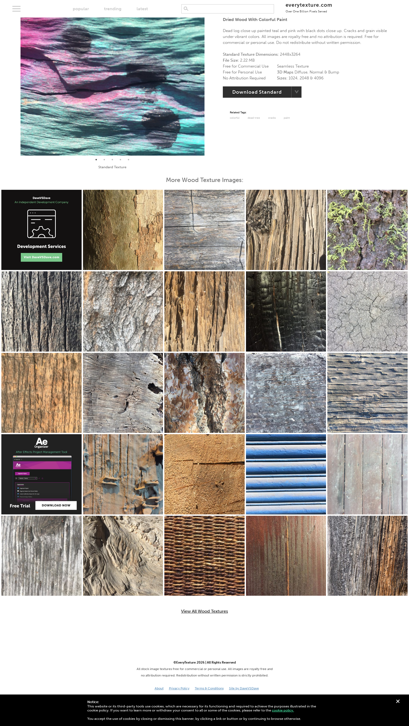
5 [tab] (128, 159)
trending (113, 8)
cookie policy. (283, 710)
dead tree (254, 118)
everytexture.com (309, 7)
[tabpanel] (112, 86)
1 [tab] (96, 159)
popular (81, 8)
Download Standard (257, 92)
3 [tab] (112, 159)
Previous (16, 86)
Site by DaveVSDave (244, 688)
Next (208, 86)
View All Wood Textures (204, 611)
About (159, 688)
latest (142, 8)
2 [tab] (104, 159)
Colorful (235, 118)
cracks (272, 118)
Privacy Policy (179, 688)
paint (287, 118)
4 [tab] (120, 159)
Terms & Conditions (209, 688)
